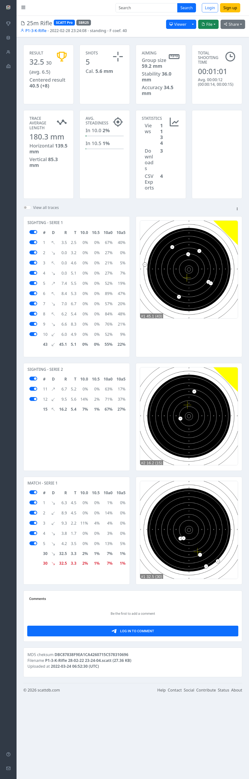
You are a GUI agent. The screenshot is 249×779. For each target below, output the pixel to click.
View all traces (46, 207)
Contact (175, 772)
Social (189, 772)
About (236, 772)
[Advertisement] (217, 134)
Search (186, 7)
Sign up (230, 7)
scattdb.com (48, 772)
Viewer (178, 24)
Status (223, 772)
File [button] (207, 24)
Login (210, 7)
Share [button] (231, 24)
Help (161, 772)
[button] (237, 209)
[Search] (147, 7)
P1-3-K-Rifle (33, 30)
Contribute (206, 772)
